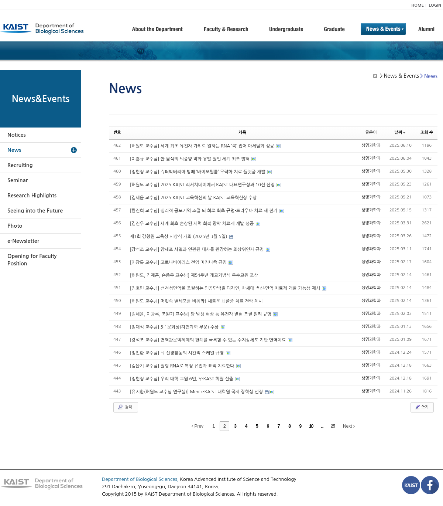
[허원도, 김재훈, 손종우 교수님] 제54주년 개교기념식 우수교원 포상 (194, 275)
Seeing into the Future (35, 210)
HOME (417, 5)
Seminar (17, 180)
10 (311, 426)
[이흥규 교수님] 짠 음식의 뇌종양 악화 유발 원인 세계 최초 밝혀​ (190, 159)
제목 (242, 132)
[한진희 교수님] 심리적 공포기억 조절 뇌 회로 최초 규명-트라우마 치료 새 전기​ (204, 210)
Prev (197, 426)
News (14, 150)
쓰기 (421, 407)
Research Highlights (31, 195)
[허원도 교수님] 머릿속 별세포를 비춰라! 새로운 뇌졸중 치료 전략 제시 (196, 301)
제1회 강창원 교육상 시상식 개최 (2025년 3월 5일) (179, 236)
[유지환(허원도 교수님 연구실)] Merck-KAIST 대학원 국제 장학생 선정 (197, 392)
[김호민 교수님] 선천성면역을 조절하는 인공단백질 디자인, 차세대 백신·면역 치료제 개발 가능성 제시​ (226, 288)
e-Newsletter (23, 241)
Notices (16, 134)
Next (349, 426)
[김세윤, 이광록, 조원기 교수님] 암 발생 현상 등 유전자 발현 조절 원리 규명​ (201, 314)
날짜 (400, 132)
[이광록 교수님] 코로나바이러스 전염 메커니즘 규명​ (179, 262)
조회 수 (426, 132)
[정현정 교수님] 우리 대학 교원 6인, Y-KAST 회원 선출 (182, 379)
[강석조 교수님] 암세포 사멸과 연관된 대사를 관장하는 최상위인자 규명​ (197, 249)
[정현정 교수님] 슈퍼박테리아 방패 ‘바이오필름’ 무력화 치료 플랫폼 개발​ (198, 172)
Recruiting (20, 165)
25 (333, 426)
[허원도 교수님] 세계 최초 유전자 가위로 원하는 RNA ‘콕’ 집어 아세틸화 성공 (202, 146)
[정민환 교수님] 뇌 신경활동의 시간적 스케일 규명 (177, 353)
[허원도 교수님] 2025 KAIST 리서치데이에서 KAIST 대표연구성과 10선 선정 (203, 185)
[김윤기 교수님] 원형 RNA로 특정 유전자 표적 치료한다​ (183, 366)
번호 (117, 132)
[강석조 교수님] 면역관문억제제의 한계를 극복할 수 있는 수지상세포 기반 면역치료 (208, 340)
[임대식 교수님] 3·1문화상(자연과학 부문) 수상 (175, 327)
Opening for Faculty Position (31, 260)
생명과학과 (371, 145)
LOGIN (435, 5)
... (322, 426)
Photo (14, 225)
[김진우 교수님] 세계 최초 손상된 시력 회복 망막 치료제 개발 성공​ (192, 223)
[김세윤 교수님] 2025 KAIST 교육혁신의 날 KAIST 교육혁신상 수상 (193, 198)
